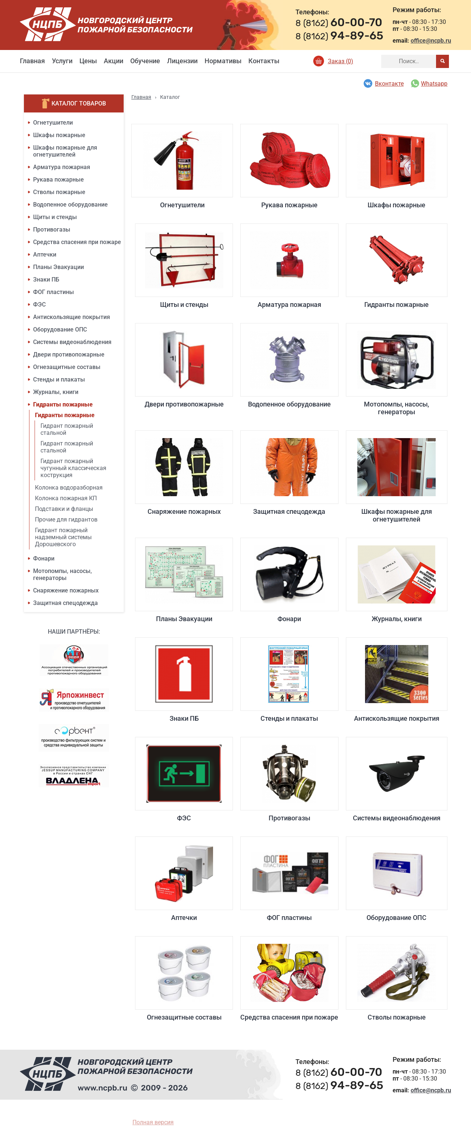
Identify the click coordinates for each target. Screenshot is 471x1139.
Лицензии (182, 61)
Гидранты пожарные (63, 404)
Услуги (62, 61)
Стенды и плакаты (59, 379)
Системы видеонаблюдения (72, 342)
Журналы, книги (55, 391)
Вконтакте (383, 83)
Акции (113, 61)
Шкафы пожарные (59, 135)
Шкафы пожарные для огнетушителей (65, 151)
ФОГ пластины (53, 292)
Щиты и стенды (55, 217)
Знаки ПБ (46, 279)
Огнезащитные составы (66, 366)
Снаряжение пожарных (66, 590)
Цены (88, 61)
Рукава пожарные (58, 179)
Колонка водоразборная (69, 487)
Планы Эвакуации (58, 267)
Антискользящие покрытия (71, 317)
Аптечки (44, 254)
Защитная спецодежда (65, 602)
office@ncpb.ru (431, 40)
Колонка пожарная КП (66, 498)
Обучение (145, 61)
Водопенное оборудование (70, 204)
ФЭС (39, 304)
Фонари (43, 558)
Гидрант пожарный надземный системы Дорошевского (63, 537)
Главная (32, 61)
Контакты (263, 61)
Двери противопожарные (69, 354)
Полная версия (153, 1122)
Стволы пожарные (59, 192)
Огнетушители (53, 122)
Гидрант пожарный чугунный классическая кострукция (73, 468)
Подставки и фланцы (64, 508)
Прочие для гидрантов (66, 519)
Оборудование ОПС (60, 329)
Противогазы (51, 229)
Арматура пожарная (61, 167)
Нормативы (223, 61)
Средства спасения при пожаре (77, 242)
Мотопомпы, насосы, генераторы (62, 574)
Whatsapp (429, 83)
